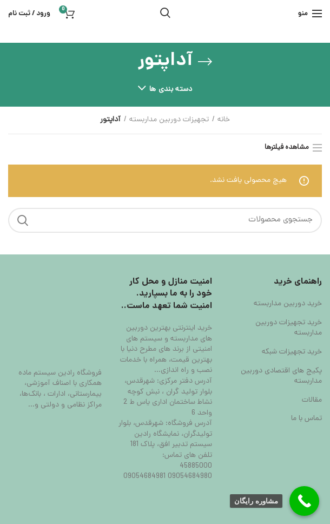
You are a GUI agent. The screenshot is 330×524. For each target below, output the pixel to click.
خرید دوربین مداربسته (288, 304)
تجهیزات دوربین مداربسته (169, 120)
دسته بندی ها (171, 89)
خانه (223, 120)
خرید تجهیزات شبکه (292, 352)
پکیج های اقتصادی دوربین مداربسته (281, 376)
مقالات (312, 400)
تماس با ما (306, 419)
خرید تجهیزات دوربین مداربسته (288, 328)
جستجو (22, 220)
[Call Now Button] (304, 501)
